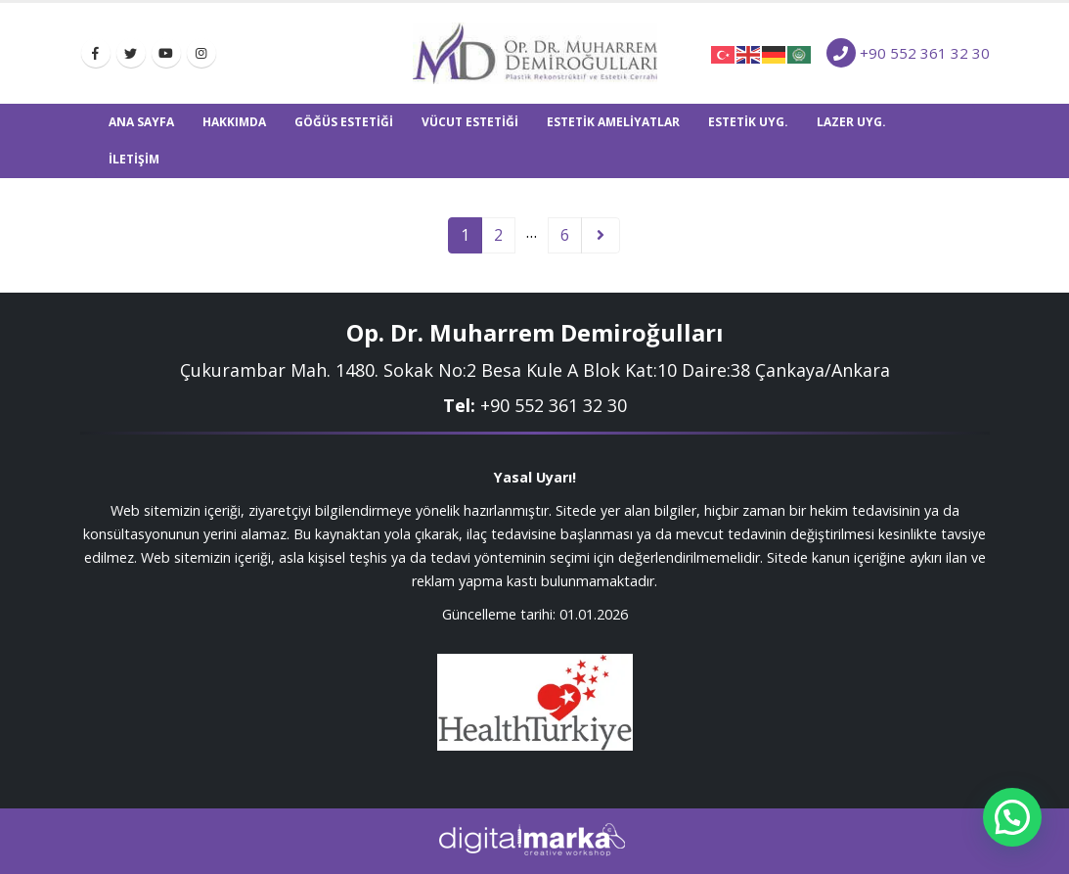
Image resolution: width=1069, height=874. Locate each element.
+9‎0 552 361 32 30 (553, 405)
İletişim (134, 159)
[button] (1012, 817)
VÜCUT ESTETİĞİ (470, 122)
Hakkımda (234, 122)
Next (600, 235)
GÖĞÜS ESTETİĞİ (343, 122)
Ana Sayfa (141, 122)
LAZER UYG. (851, 122)
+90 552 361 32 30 (925, 53)
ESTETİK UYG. (748, 122)
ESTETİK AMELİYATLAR (613, 122)
